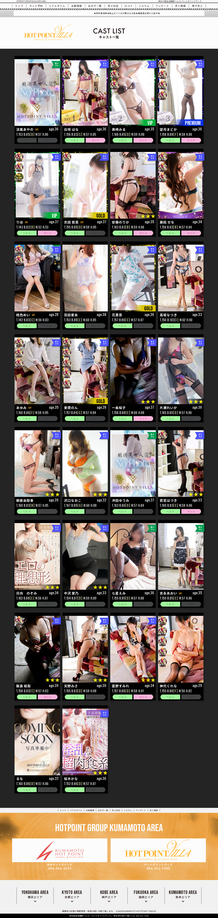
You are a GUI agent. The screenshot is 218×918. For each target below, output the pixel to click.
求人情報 (180, 5)
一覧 (95, 5)
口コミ (129, 5)
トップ (19, 5)
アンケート (162, 5)
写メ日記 (113, 5)
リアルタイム (57, 5)
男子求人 (197, 5)
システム (144, 5)
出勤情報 (76, 5)
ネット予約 (36, 5)
